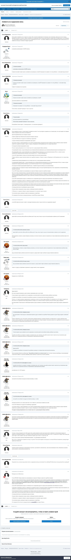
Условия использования (11, 558)
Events (7, 11)
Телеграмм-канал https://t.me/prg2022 (35, 1)
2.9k (6, 251)
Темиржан (6, 288)
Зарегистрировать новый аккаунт (19, 521)
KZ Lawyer (6, 241)
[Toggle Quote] (13, 66)
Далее (6, 30)
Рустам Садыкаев (6, 359)
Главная (3, 9)
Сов (6, 471)
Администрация (18, 11)
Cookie (39, 551)
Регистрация (66, 5)
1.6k (6, 369)
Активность (9, 8)
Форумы (2, 11)
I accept (67, 557)
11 (6, 298)
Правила (12, 11)
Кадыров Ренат (6, 46)
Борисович (6, 257)
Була (6, 91)
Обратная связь (34, 551)
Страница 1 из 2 (14, 30)
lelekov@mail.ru (6, 308)
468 (6, 317)
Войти (51, 521)
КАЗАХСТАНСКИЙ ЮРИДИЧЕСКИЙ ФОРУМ (14, 5)
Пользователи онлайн (27, 11)
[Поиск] (56, 9)
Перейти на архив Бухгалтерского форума (29, 8)
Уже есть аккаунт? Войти (57, 5)
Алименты (13, 26)
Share (57, 25)
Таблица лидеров (16, 8)
